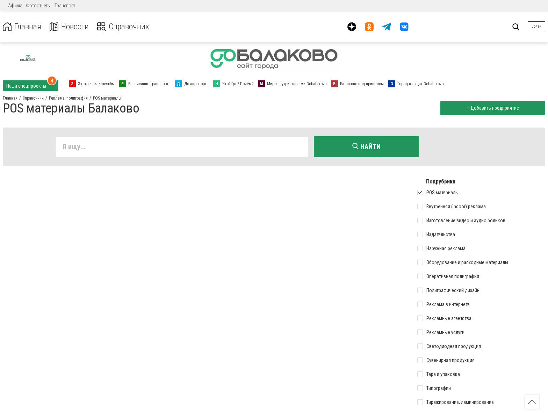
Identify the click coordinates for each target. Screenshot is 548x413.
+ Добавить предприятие (493, 108)
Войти (536, 26)
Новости (69, 26)
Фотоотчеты (38, 5)
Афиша (15, 5)
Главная (22, 26)
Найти (366, 147)
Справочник (124, 26)
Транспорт (65, 5)
